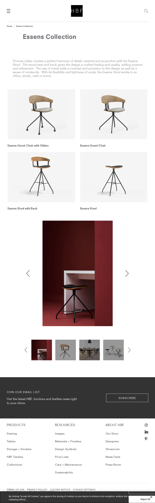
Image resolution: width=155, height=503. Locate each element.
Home (9, 26)
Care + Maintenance (68, 464)
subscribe (127, 398)
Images (59, 433)
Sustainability (64, 472)
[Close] (151, 497)
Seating (12, 433)
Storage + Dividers (19, 449)
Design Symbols (65, 449)
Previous (28, 273)
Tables (11, 441)
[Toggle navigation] (8, 11)
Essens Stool (88, 208)
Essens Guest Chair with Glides (28, 146)
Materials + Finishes (68, 441)
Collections (14, 464)
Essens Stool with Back (22, 208)
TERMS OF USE (15, 490)
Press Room (113, 464)
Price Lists (62, 456)
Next (127, 273)
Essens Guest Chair (93, 146)
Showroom (113, 449)
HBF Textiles (15, 456)
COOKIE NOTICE (60, 490)
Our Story (112, 433)
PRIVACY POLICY (37, 490)
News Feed (113, 456)
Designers (112, 441)
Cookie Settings (84, 490)
